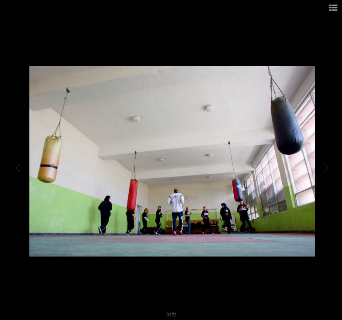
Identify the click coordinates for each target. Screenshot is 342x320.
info (171, 314)
